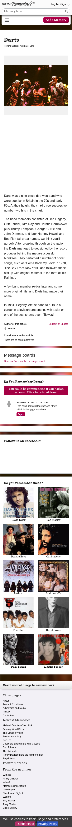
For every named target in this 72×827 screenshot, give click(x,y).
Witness (7, 775)
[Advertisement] (36, 155)
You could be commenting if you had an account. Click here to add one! (36, 390)
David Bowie (53, 614)
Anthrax (18, 577)
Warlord (7, 797)
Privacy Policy (47, 823)
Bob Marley (53, 504)
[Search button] (66, 11)
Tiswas (48, 314)
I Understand (25, 823)
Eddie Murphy (10, 808)
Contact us (8, 715)
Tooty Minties (9, 804)
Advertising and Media (14, 708)
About (6, 700)
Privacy (6, 711)
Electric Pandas (53, 651)
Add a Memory (56, 20)
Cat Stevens (53, 541)
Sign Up (65, 4)
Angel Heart (9, 758)
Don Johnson (10, 747)
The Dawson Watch (13, 733)
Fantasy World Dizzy (13, 729)
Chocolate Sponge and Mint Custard (21, 743)
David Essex (18, 504)
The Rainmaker (11, 751)
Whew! (6, 782)
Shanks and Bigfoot (13, 793)
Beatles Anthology (12, 736)
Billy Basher (9, 800)
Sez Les (7, 740)
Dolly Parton (18, 651)
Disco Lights (9, 789)
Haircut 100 (53, 577)
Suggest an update (58, 324)
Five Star (18, 614)
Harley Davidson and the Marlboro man (23, 755)
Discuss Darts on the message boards (25, 361)
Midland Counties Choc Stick (17, 725)
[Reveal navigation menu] (7, 20)
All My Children (10, 778)
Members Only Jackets (14, 786)
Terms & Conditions (13, 704)
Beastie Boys (18, 541)
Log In (55, 4)
